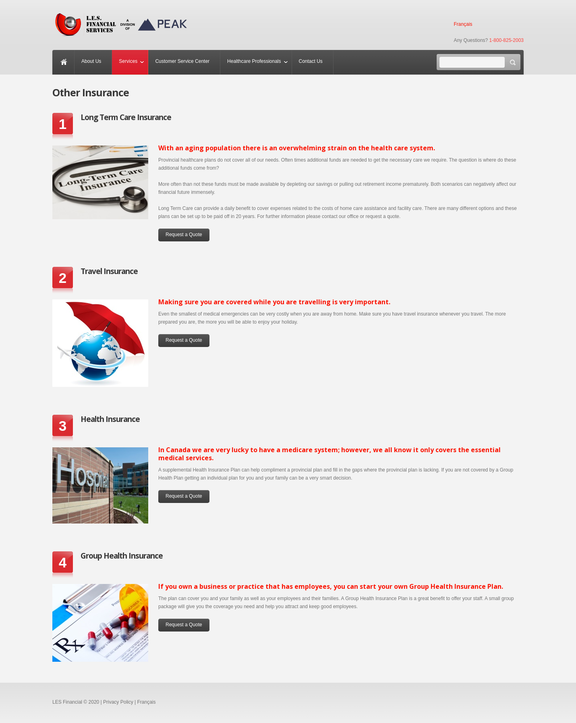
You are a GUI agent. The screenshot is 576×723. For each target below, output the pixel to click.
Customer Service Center (182, 61)
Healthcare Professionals (254, 61)
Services (128, 61)
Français (463, 24)
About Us (91, 61)
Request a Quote (184, 234)
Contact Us (311, 61)
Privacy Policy (118, 702)
